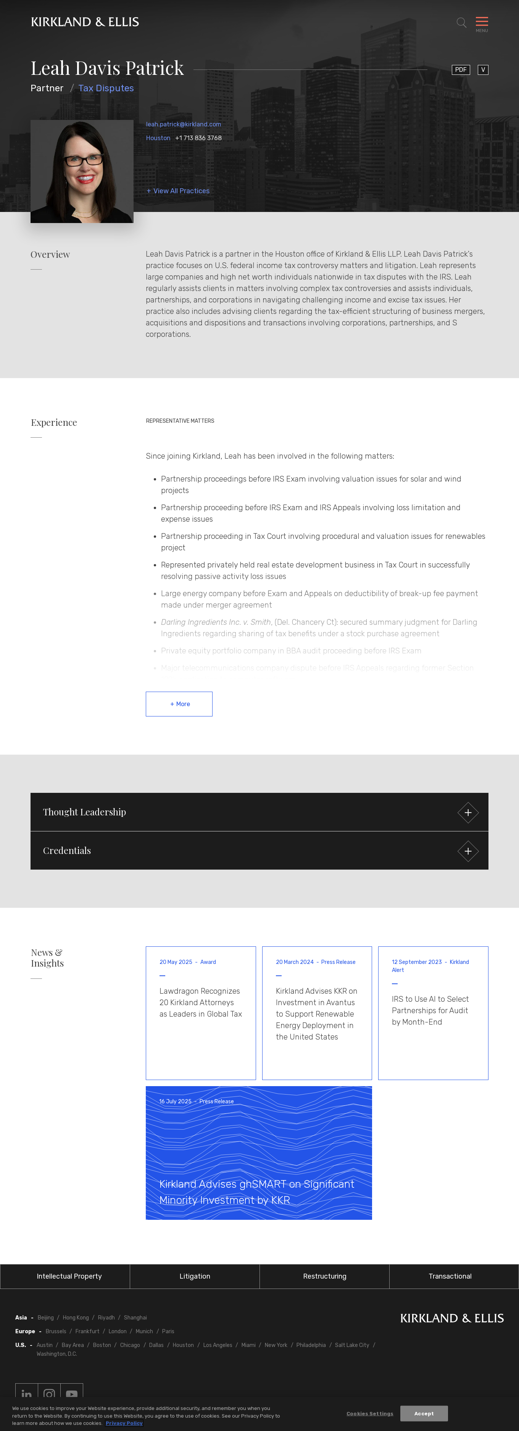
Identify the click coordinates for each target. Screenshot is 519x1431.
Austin (45, 1345)
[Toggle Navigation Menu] (481, 23)
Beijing (46, 1318)
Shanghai (135, 1318)
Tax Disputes (106, 88)
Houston (158, 138)
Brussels (56, 1331)
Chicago (130, 1345)
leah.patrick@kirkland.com (183, 124)
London (118, 1331)
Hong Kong (76, 1318)
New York (276, 1345)
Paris (168, 1331)
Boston (102, 1345)
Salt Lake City (352, 1345)
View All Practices (181, 191)
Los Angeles (217, 1345)
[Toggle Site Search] (461, 23)
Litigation (194, 1276)
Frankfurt (88, 1331)
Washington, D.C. (57, 1354)
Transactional (450, 1276)
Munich (144, 1331)
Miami (249, 1345)
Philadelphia (311, 1345)
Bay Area (73, 1345)
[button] (259, 812)
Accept (424, 1414)
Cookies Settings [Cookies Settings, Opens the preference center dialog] (370, 1414)
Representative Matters (180, 421)
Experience (54, 422)
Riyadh (106, 1318)
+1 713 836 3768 (198, 138)
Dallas (156, 1345)
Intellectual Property (69, 1276)
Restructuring (325, 1276)
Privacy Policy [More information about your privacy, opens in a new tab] (124, 1424)
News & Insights (47, 957)
